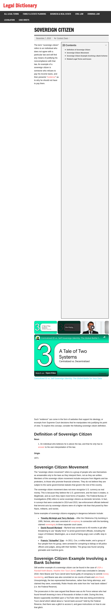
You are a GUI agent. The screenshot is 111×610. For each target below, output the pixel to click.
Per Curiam (10, 521)
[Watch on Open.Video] (45, 130)
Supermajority (11, 518)
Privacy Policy (28, 607)
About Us (41, 607)
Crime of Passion (12, 533)
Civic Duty (9, 536)
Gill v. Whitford (11, 571)
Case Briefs (24, 20)
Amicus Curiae (11, 515)
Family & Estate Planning (34, 13)
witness (94, 369)
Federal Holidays (12, 583)
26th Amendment (12, 592)
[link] (38, 95)
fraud (36, 416)
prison (37, 462)
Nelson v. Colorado (13, 580)
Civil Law (79, 13)
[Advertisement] (71, 158)
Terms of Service (12, 607)
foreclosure (75, 393)
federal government (70, 396)
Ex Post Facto (11, 554)
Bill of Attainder (11, 551)
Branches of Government (16, 598)
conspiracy (75, 279)
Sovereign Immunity (13, 524)
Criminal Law (93, 13)
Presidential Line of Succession (19, 589)
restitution (75, 465)
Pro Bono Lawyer (12, 545)
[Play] (92, 85)
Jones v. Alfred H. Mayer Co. (17, 586)
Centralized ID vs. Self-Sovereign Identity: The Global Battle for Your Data (71, 95)
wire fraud (99, 334)
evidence (47, 71)
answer (41, 204)
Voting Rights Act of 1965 (16, 595)
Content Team (62, 38)
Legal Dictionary (20, 5)
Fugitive (8, 539)
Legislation (9, 20)
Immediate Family (13, 548)
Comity (8, 542)
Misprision (9, 527)
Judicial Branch (11, 530)
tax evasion (97, 412)
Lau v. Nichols (11, 568)
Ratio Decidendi (12, 512)
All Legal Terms (11, 13)
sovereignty (50, 282)
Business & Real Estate (60, 13)
